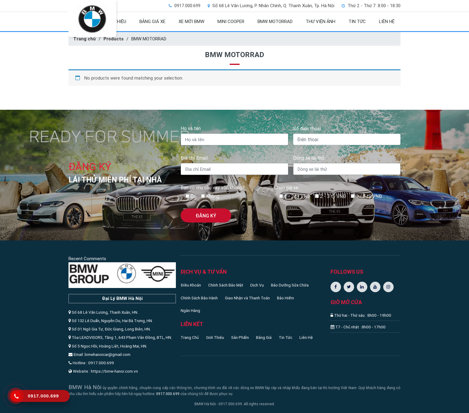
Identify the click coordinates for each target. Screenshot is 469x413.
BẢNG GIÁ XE (152, 21)
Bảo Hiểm (285, 298)
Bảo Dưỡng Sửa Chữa (290, 285)
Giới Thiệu (215, 337)
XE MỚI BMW (191, 21)
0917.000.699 (167, 393)
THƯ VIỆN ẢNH (320, 21)
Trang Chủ (190, 337)
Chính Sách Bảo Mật (225, 285)
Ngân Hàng (190, 310)
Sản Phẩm (240, 337)
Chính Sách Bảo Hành (199, 298)
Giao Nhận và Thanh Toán (247, 298)
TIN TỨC (357, 21)
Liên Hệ (306, 337)
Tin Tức (285, 337)
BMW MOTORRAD (275, 21)
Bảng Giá (264, 337)
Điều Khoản (191, 285)
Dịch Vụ (257, 285)
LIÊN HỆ (387, 21)
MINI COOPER (230, 21)
